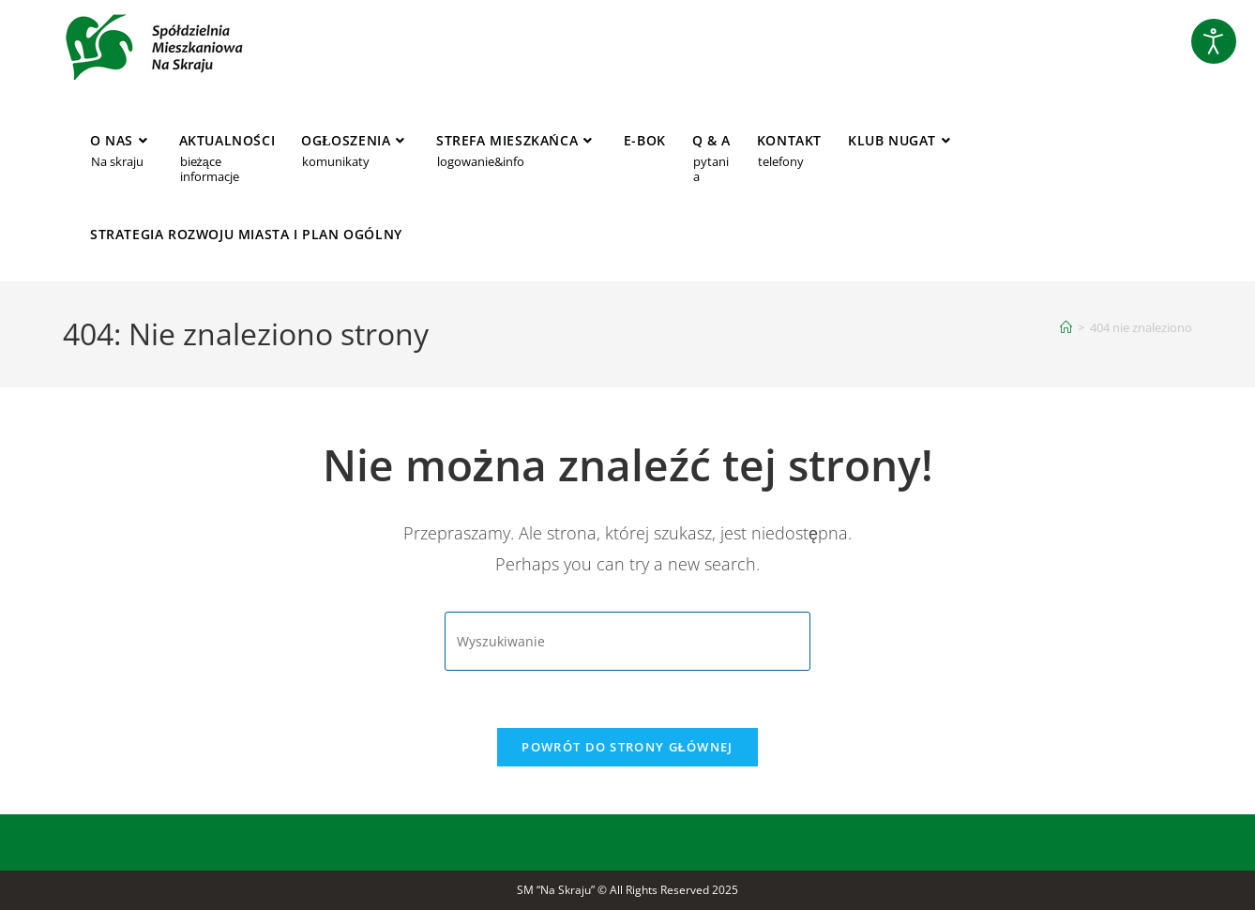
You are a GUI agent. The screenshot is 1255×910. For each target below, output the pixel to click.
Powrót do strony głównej (627, 746)
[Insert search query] (627, 641)
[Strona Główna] (1066, 327)
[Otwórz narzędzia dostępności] (1213, 41)
